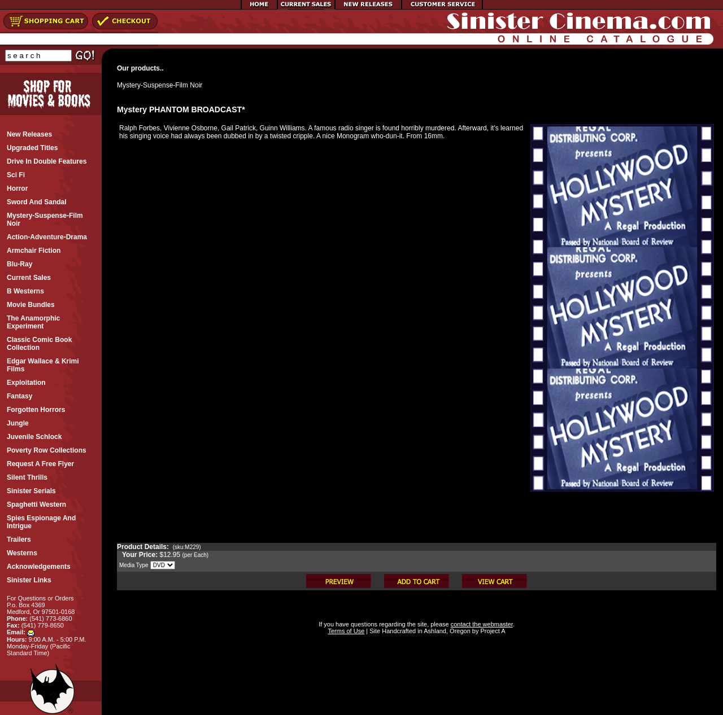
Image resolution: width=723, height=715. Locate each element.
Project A (491, 631)
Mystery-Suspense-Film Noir (159, 85)
